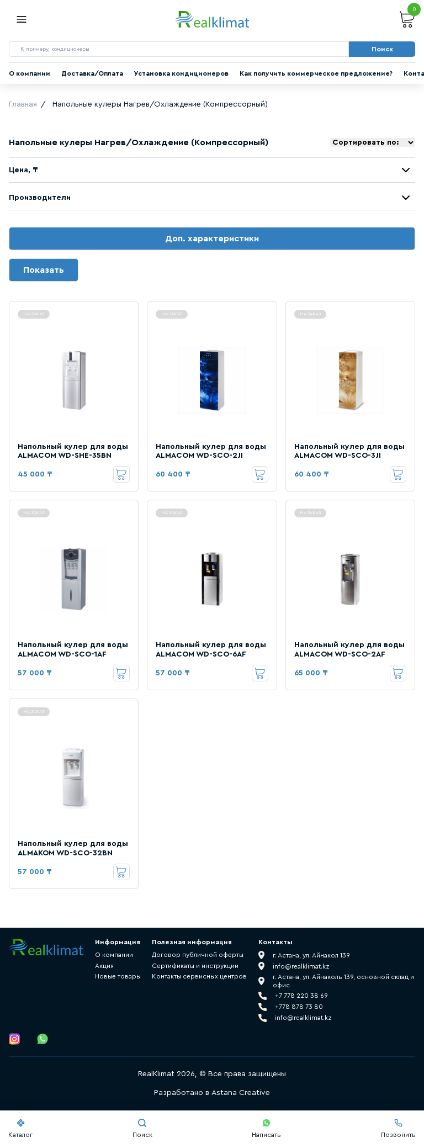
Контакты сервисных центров (199, 976)
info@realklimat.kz (303, 1017)
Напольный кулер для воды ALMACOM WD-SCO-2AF (349, 649)
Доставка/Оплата (92, 73)
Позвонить (398, 1128)
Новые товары (118, 976)
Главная (23, 104)
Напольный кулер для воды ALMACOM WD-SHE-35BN (73, 451)
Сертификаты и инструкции (195, 965)
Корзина (407, 19)
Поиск (142, 1128)
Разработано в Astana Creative (212, 1093)
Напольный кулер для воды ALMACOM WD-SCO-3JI (349, 451)
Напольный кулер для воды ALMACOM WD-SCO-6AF (211, 649)
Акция (104, 965)
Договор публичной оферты (197, 954)
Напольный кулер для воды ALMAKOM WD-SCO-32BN (73, 848)
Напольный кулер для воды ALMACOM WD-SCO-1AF (73, 649)
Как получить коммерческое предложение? (316, 73)
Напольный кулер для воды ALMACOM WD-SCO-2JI (211, 451)
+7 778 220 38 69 (301, 995)
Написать (266, 1128)
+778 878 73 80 (299, 1006)
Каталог (20, 1128)
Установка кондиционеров (181, 73)
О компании (29, 73)
